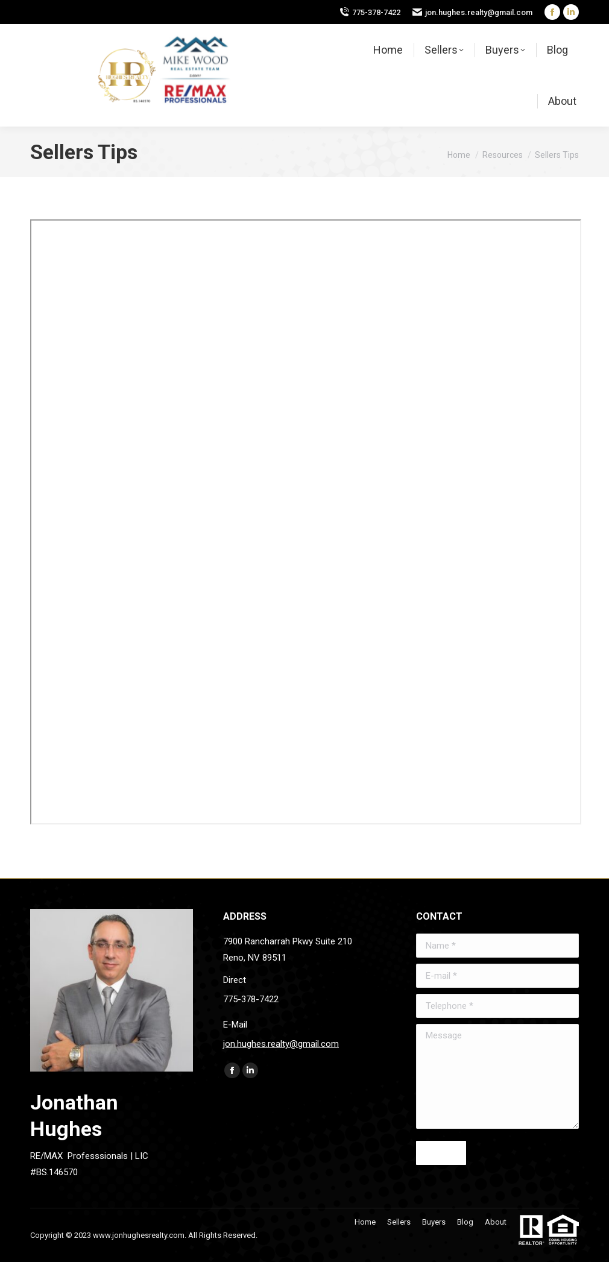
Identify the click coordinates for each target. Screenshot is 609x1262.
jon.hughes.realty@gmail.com (478, 12)
